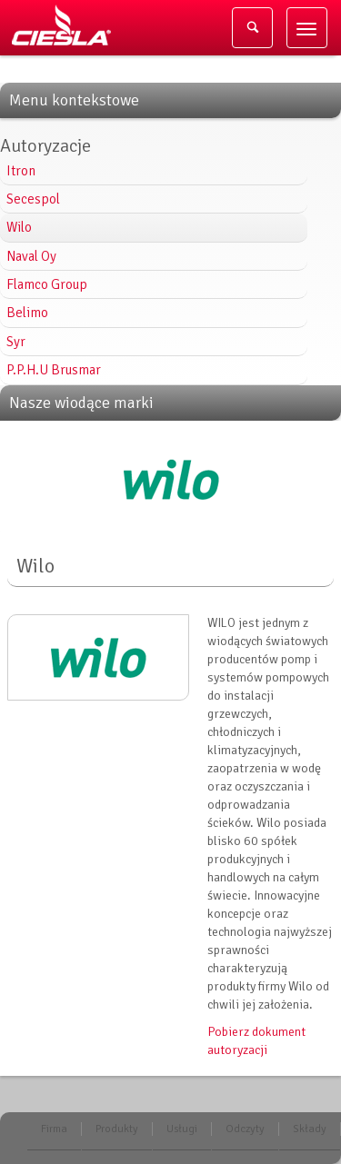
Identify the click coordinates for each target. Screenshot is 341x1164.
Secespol (33, 199)
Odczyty (245, 1129)
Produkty (116, 1129)
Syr (15, 341)
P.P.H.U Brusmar (53, 370)
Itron (20, 171)
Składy (309, 1129)
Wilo (19, 227)
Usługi (181, 1129)
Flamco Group (46, 284)
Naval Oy (31, 256)
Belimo (27, 312)
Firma (54, 1129)
